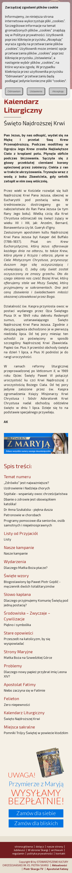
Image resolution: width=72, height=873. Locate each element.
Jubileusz (19, 850)
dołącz (40, 846)
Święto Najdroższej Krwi (22, 719)
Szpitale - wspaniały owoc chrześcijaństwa (35, 494)
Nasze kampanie (16, 553)
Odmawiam (13, 91)
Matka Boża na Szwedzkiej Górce (28, 657)
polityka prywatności (40, 853)
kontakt (60, 853)
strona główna (24, 846)
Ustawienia (36, 91)
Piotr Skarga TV (33, 868)
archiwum (57, 850)
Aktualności (59, 865)
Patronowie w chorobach (22, 515)
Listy (7, 539)
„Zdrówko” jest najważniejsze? (26, 483)
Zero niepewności (17, 704)
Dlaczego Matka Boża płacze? (25, 567)
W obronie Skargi (38, 850)
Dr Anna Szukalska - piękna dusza (28, 509)
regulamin (18, 853)
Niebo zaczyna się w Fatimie (24, 690)
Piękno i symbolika (17, 625)
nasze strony (55, 846)
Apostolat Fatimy (57, 868)
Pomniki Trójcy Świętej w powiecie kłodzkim (36, 733)
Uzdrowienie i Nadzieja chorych (27, 488)
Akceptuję (58, 91)
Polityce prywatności (29, 35)
